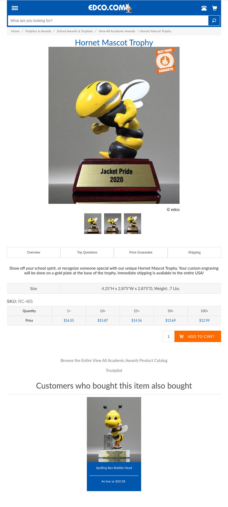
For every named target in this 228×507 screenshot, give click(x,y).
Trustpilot (114, 370)
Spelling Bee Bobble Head (114, 467)
